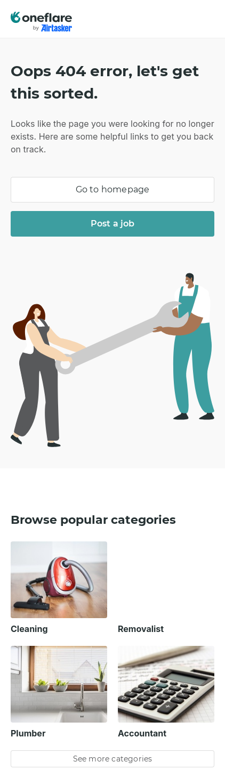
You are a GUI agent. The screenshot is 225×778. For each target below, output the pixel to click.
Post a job (113, 223)
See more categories (112, 759)
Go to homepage (113, 189)
